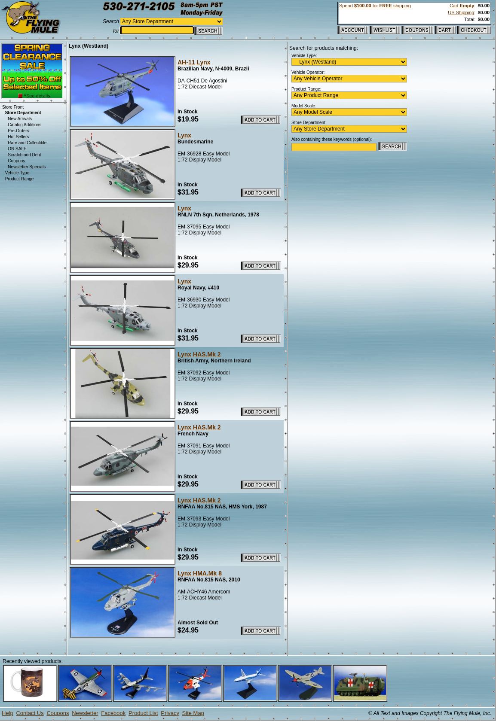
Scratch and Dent (24, 154)
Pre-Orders (18, 130)
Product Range (19, 178)
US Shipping (461, 12)
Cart (462, 5)
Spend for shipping (375, 5)
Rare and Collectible (27, 142)
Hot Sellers (18, 136)
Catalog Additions (24, 124)
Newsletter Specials (27, 166)
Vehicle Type (17, 172)
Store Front (13, 107)
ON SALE (17, 148)
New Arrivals (20, 118)
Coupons (16, 160)
